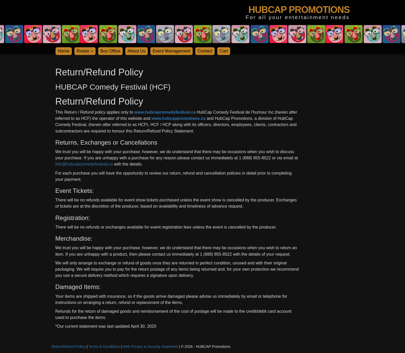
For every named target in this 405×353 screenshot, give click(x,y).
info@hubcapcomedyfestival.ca (84, 164)
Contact (205, 51)
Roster (85, 51)
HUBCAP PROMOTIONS (299, 9)
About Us (136, 51)
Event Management (171, 51)
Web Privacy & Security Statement (150, 346)
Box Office (110, 51)
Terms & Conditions (104, 346)
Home (63, 51)
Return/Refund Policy (68, 346)
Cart (224, 51)
